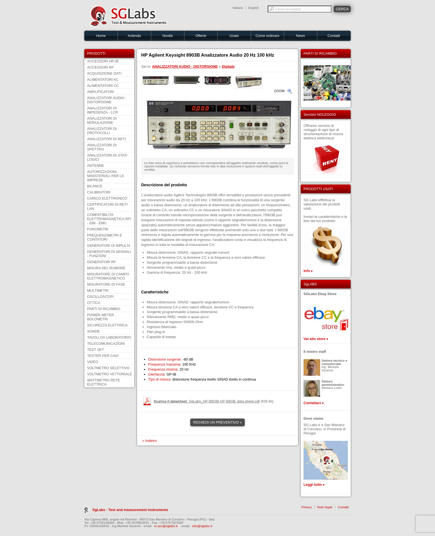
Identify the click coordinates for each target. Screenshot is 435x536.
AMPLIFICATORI (100, 92)
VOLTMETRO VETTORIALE (109, 374)
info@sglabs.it (202, 526)
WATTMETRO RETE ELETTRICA (103, 382)
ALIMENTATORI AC (102, 79)
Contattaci (312, 403)
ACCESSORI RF (100, 67)
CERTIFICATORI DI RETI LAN (107, 206)
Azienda (134, 36)
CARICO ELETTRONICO (107, 198)
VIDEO (92, 362)
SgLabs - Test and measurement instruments (130, 510)
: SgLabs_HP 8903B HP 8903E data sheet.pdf (207, 401)
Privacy (306, 507)
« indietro (149, 441)
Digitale (228, 66)
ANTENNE (95, 165)
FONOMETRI (97, 229)
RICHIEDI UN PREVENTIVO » (217, 422)
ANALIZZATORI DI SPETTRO (102, 147)
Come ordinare (267, 36)
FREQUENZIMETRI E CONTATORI (104, 237)
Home (101, 36)
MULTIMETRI (97, 290)
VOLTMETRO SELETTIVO (108, 368)
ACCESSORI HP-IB (102, 61)
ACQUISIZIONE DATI (104, 73)
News (300, 36)
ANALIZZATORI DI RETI (106, 139)
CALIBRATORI (98, 192)
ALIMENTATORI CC (103, 86)
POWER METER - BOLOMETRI (101, 317)
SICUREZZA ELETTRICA (107, 325)
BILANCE (94, 186)
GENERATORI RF (101, 262)
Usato (234, 36)
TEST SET (95, 350)
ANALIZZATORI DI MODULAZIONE (102, 120)
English (253, 7)
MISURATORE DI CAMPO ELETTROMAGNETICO (108, 276)
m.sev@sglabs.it (166, 526)
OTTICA (93, 303)
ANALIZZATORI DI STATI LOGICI (107, 157)
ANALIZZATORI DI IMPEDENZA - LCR (102, 110)
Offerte (200, 36)
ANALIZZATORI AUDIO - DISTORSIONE (107, 100)
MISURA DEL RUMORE (106, 268)
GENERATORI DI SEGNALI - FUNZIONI (109, 254)
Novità (168, 36)
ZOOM (279, 91)
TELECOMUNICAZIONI (106, 343)
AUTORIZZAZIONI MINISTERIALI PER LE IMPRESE (105, 176)
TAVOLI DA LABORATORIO (109, 337)
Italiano (237, 7)
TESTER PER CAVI (102, 356)
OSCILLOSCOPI (100, 297)
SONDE (93, 331)
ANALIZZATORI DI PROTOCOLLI (102, 131)
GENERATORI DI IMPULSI (108, 245)
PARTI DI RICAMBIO (103, 309)
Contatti (334, 36)
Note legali (324, 507)
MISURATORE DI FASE (106, 284)
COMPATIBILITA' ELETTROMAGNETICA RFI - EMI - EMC (109, 219)
